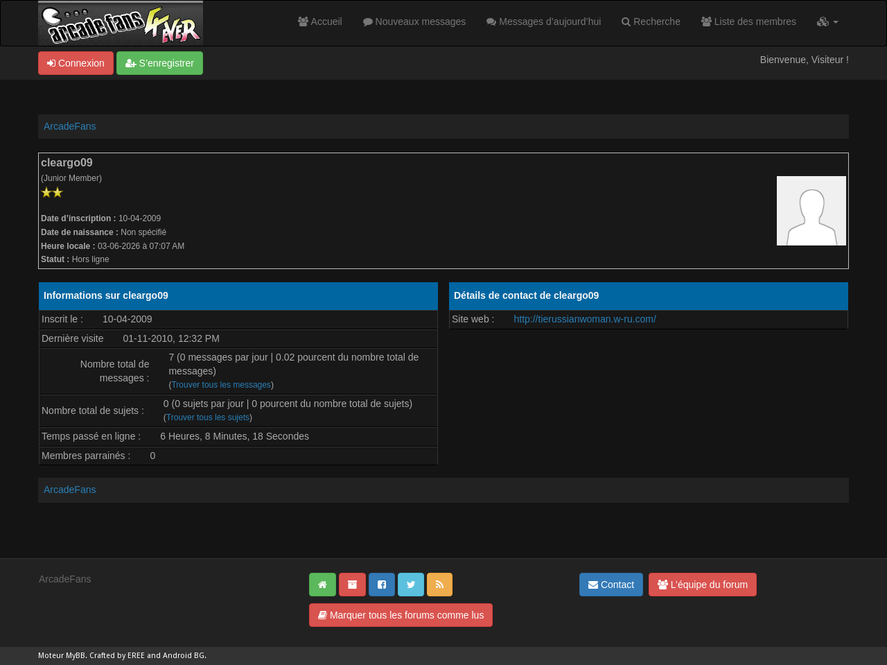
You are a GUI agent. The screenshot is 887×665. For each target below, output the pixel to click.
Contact (611, 584)
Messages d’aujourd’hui (543, 21)
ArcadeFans (70, 126)
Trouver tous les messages (220, 385)
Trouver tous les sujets (207, 417)
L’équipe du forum (703, 584)
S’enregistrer (159, 63)
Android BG (183, 655)
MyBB (75, 655)
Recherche (651, 21)
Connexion (76, 63)
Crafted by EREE (117, 655)
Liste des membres (748, 21)
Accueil (320, 21)
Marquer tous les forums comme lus (401, 615)
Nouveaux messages (414, 21)
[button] (828, 21)
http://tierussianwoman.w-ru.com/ (584, 319)
